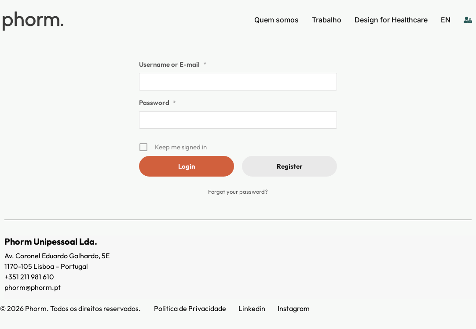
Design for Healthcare (391, 19)
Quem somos (276, 19)
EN (445, 19)
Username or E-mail (172, 64)
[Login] (467, 19)
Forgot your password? (238, 191)
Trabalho (326, 19)
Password (157, 103)
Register (290, 166)
